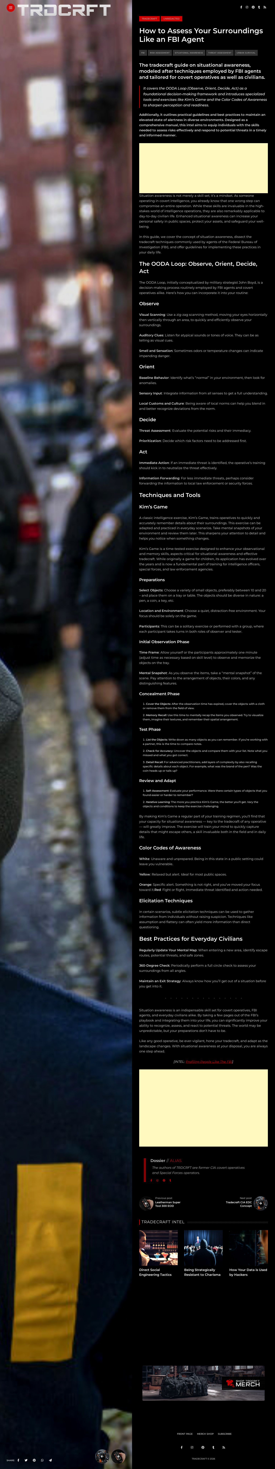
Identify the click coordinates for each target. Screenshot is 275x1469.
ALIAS (176, 1160)
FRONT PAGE (185, 1433)
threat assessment (219, 53)
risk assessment (160, 53)
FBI (143, 53)
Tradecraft (149, 18)
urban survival (246, 53)
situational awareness (189, 53)
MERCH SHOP (205, 1433)
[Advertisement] (203, 168)
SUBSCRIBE (225, 1433)
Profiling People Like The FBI (209, 1062)
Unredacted (171, 18)
